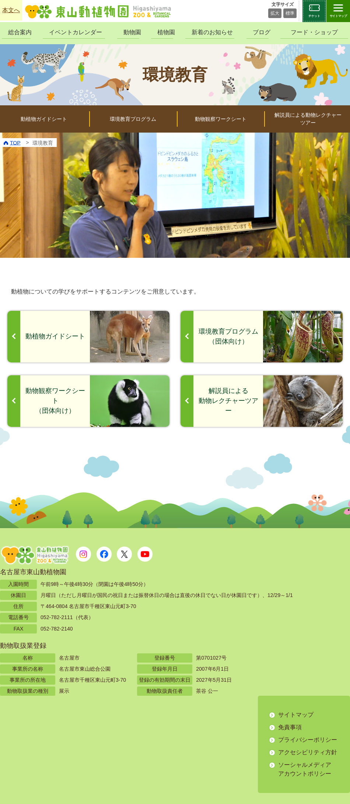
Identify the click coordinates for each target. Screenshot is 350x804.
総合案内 (19, 32)
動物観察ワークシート (220, 119)
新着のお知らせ (212, 32)
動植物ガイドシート (44, 119)
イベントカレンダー (75, 32)
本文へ (11, 10)
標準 (290, 13)
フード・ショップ (314, 32)
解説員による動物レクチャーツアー (308, 119)
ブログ (261, 32)
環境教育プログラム (133, 119)
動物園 (131, 32)
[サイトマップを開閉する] (338, 11)
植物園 (165, 32)
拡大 (274, 13)
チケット (314, 16)
